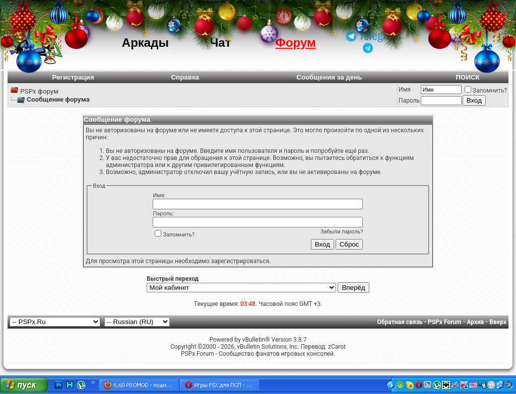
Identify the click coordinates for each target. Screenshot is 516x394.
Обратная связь (400, 322)
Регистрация (73, 77)
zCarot (337, 346)
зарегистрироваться (240, 261)
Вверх (497, 322)
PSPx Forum (445, 322)
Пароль (409, 100)
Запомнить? (486, 90)
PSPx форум (39, 91)
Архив (475, 322)
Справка (185, 77)
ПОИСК (467, 77)
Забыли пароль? (341, 231)
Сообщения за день (329, 77)
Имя (405, 89)
